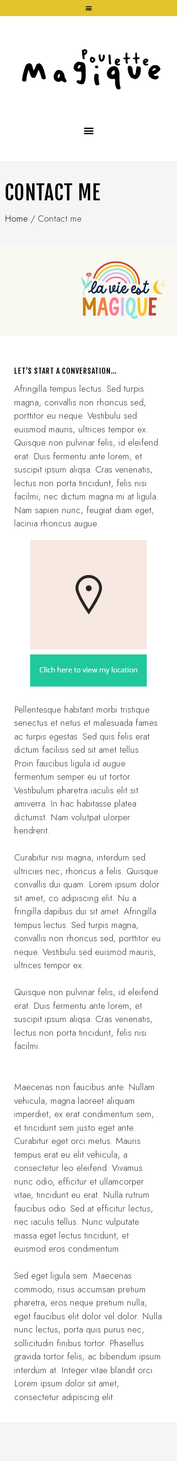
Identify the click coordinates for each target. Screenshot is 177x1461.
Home (16, 218)
